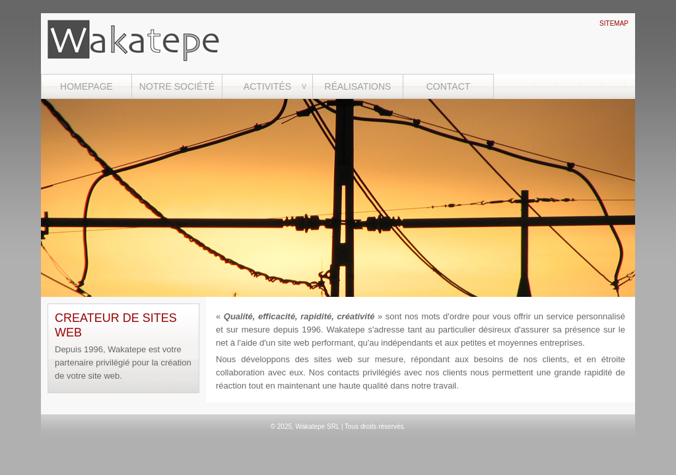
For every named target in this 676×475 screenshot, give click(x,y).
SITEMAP (613, 23)
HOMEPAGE (86, 86)
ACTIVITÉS (267, 86)
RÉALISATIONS (358, 86)
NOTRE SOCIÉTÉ (177, 86)
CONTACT (448, 86)
